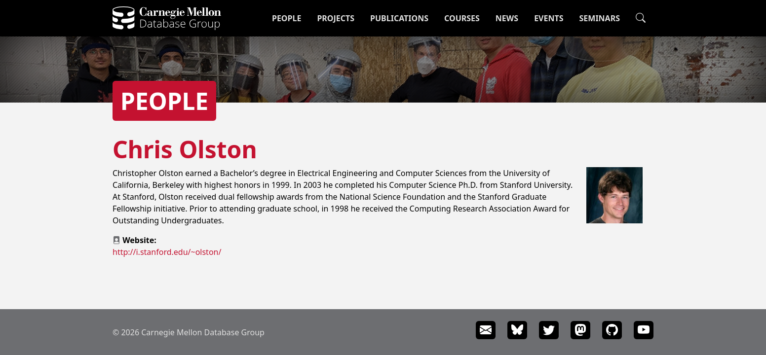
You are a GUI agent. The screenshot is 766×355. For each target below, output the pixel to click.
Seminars (599, 18)
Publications (399, 18)
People (286, 18)
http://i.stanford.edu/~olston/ (167, 252)
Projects (335, 18)
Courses (462, 18)
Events (548, 18)
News (507, 18)
